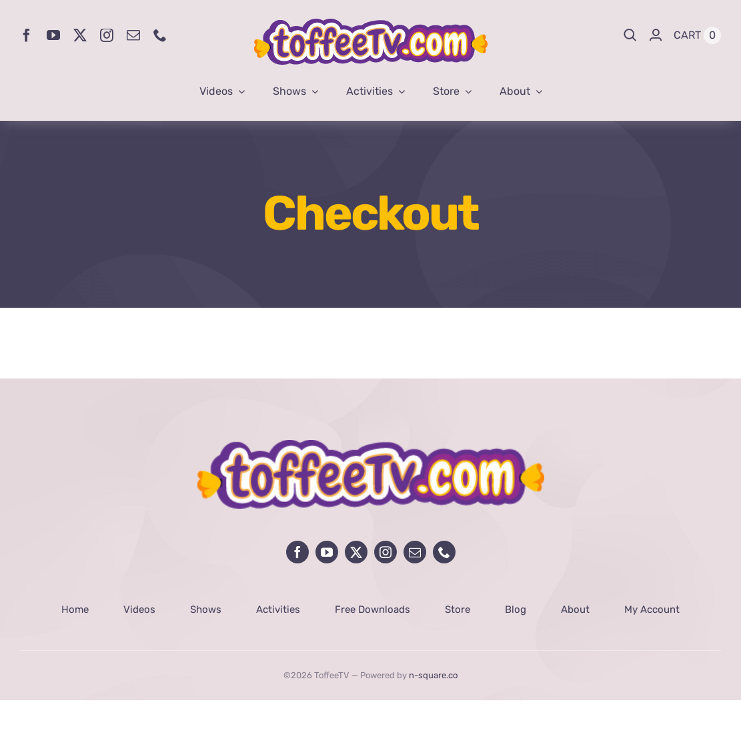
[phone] (160, 35)
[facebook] (26, 35)
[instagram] (106, 35)
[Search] (630, 35)
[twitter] (80, 35)
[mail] (133, 35)
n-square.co (433, 675)
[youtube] (53, 35)
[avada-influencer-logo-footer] (370, 446)
